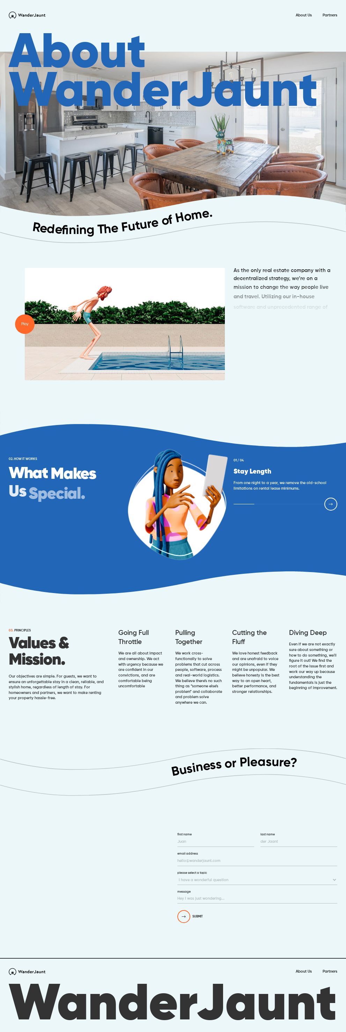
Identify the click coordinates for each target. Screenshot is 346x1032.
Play (25, 323)
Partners (330, 15)
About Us (304, 15)
